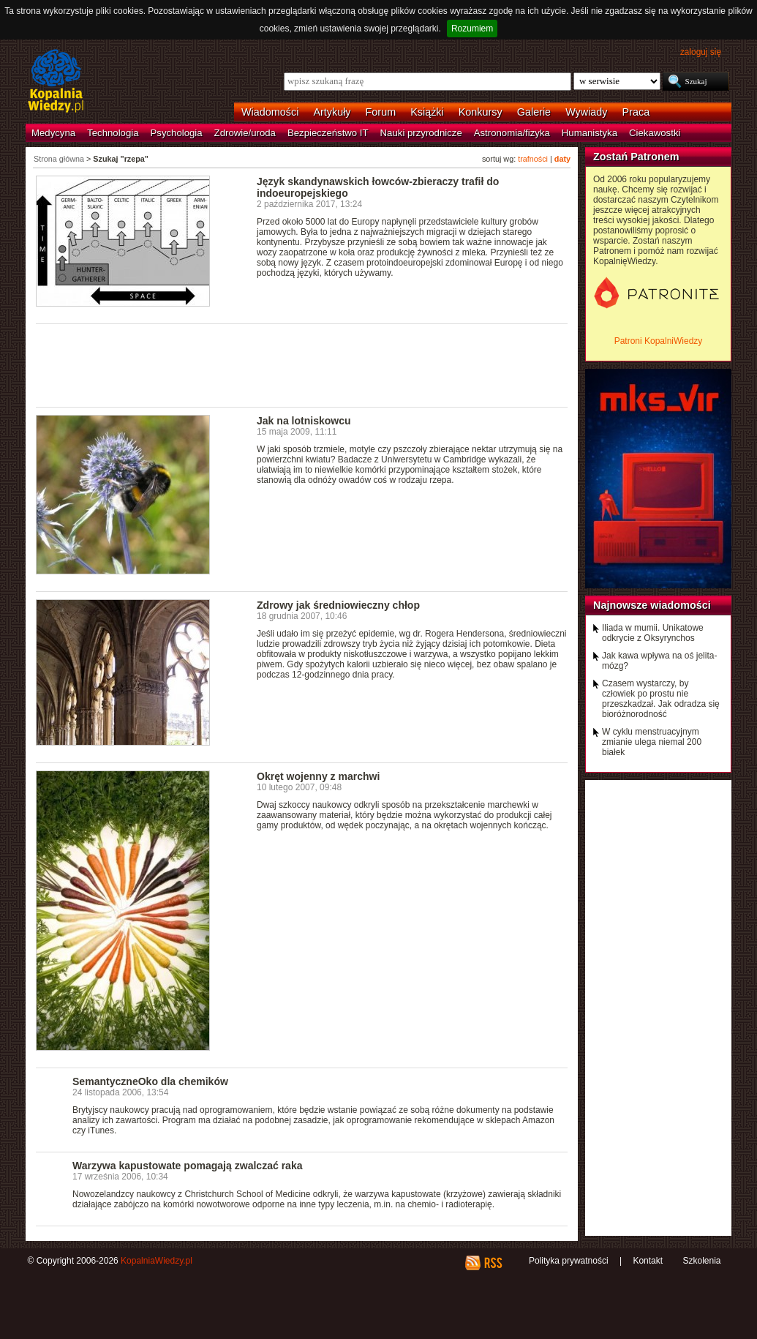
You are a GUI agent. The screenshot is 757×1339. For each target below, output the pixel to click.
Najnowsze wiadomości (652, 605)
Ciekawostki (654, 132)
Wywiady (586, 112)
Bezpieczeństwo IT (328, 132)
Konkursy (480, 112)
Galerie (534, 112)
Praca (636, 112)
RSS (492, 1263)
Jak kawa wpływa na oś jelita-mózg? (659, 660)
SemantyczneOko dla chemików (150, 1081)
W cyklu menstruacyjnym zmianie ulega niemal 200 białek (651, 742)
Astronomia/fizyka (512, 132)
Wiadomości (269, 112)
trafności (533, 158)
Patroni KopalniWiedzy (658, 341)
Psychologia (177, 132)
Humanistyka (589, 132)
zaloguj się (700, 52)
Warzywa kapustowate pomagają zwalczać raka (187, 1165)
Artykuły (331, 112)
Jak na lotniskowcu (304, 421)
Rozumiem (472, 28)
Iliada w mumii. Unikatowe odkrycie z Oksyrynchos (653, 633)
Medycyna (53, 132)
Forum (381, 112)
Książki (427, 112)
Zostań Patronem (636, 156)
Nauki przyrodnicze (421, 132)
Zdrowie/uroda (245, 132)
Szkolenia (701, 1261)
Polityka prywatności (569, 1261)
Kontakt (648, 1261)
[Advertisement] (302, 364)
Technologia (112, 132)
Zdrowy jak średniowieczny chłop (338, 605)
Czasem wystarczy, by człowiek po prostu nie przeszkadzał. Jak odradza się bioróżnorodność (661, 698)
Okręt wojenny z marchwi (318, 776)
